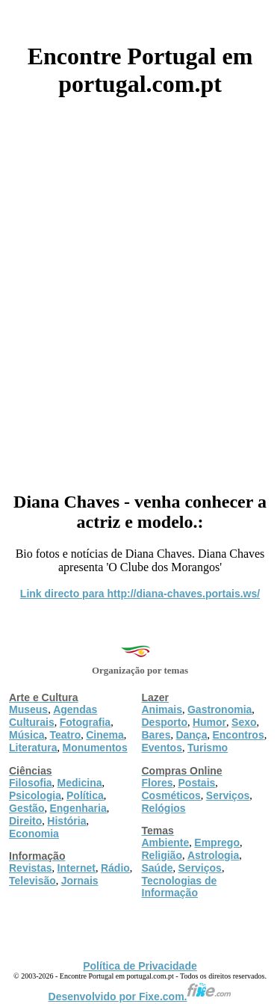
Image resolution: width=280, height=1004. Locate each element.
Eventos (162, 748)
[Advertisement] (140, 289)
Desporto (164, 722)
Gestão (26, 808)
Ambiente (166, 843)
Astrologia (213, 855)
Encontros (238, 735)
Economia (34, 834)
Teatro (65, 735)
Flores (157, 783)
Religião (162, 855)
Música (26, 735)
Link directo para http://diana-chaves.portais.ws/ (140, 594)
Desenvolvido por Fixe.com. (140, 997)
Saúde (157, 868)
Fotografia (85, 722)
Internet (76, 868)
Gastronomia (219, 709)
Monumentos (95, 748)
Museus (28, 709)
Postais (197, 783)
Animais (162, 709)
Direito (25, 821)
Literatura (33, 748)
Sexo (243, 722)
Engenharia (77, 808)
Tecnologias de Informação (179, 887)
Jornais (80, 881)
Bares (156, 735)
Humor (209, 722)
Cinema (105, 735)
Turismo (207, 748)
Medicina (79, 783)
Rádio (115, 868)
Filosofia (30, 783)
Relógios (164, 808)
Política (85, 795)
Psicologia (35, 795)
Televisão (32, 881)
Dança (191, 735)
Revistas (30, 868)
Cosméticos (171, 795)
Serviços (227, 795)
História (66, 821)
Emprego (217, 843)
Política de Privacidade (140, 966)
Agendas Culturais (53, 715)
